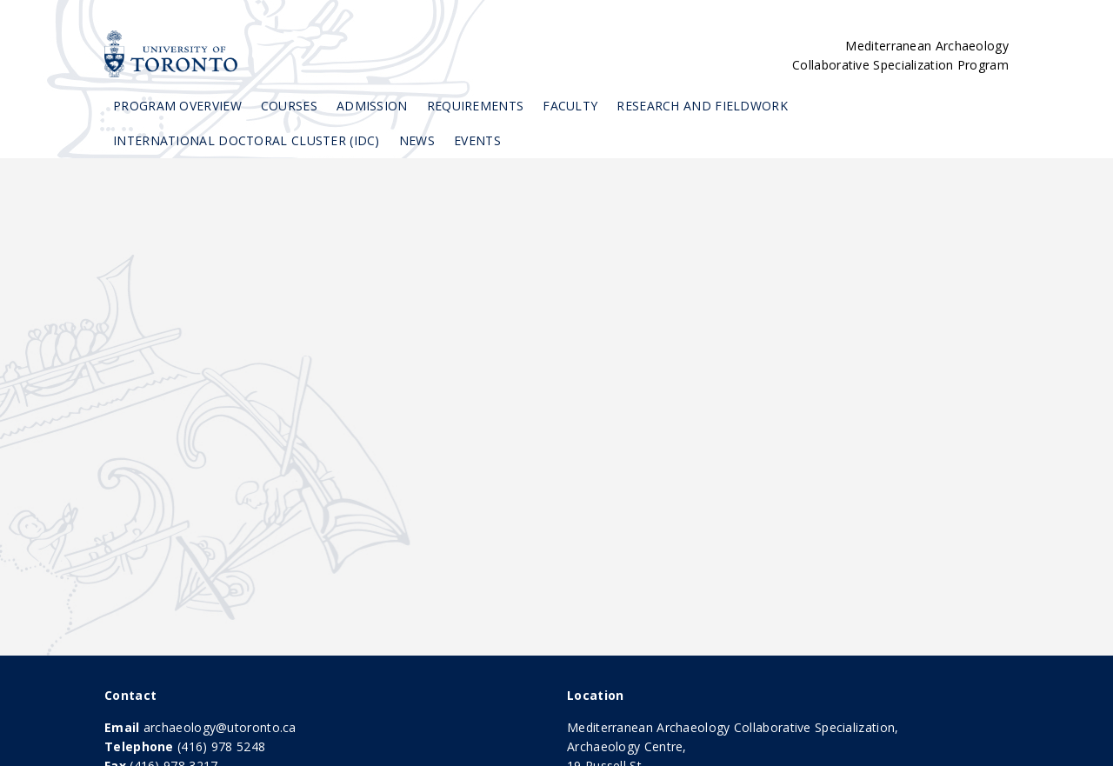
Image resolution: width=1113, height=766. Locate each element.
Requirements (475, 105)
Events (477, 140)
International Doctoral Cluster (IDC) (246, 140)
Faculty (570, 105)
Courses (289, 105)
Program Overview (177, 105)
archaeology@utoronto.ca (220, 727)
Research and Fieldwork (702, 105)
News (417, 140)
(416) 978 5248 (221, 746)
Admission (372, 105)
